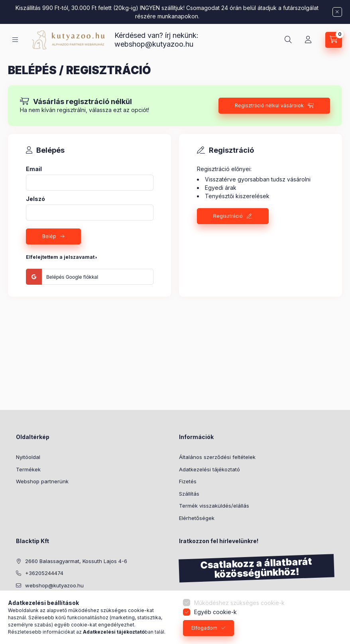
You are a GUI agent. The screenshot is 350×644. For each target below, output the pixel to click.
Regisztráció (228, 216)
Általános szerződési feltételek (217, 457)
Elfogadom (204, 628)
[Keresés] (288, 40)
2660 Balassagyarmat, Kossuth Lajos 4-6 (76, 561)
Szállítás (189, 493)
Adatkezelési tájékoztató (209, 469)
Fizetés (188, 481)
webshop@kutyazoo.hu (153, 44)
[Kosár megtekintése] (333, 40)
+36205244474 (44, 573)
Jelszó (35, 199)
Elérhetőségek (196, 518)
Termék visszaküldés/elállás (214, 505)
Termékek (28, 469)
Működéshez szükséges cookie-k (239, 602)
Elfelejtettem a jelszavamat (60, 257)
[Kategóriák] (15, 39)
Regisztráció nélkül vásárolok (269, 105)
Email (34, 169)
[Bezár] (337, 12)
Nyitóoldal (28, 457)
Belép (49, 236)
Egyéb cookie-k (215, 612)
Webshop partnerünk (42, 481)
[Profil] (308, 40)
